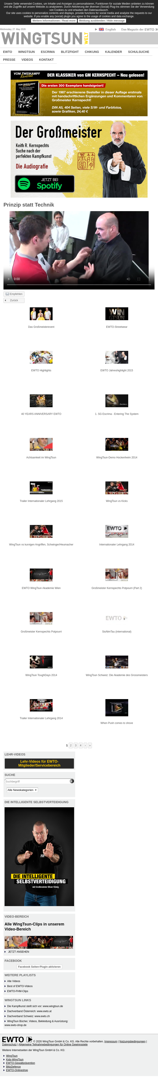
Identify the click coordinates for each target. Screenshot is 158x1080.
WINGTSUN (26, 52)
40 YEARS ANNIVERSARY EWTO (41, 414)
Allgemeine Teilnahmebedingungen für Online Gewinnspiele (53, 1044)
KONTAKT (46, 59)
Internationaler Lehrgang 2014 (116, 544)
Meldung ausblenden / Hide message (102, 20)
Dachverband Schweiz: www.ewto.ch (28, 1016)
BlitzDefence (13, 1066)
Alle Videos (13, 981)
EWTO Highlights (41, 370)
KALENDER (113, 52)
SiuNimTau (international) (116, 631)
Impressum (110, 1041)
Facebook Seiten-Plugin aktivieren (39, 966)
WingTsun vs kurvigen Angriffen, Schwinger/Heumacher (41, 544)
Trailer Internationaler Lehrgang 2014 (41, 718)
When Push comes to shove (117, 723)
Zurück (14, 300)
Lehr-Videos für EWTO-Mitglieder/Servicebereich (39, 763)
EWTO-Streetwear (116, 326)
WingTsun (12, 1055)
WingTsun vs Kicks (117, 501)
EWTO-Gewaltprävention (20, 1063)
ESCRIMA (48, 52)
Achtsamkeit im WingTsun (41, 457)
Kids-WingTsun (14, 1059)
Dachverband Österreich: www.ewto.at (29, 1011)
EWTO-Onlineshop (17, 1070)
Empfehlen (14, 294)
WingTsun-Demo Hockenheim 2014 (116, 457)
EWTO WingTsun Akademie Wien (41, 588)
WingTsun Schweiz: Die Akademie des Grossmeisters (117, 675)
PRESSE (9, 59)
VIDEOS (27, 59)
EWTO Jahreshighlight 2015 (116, 370)
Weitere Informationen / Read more (54, 20)
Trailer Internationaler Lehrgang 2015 (41, 501)
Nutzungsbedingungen (132, 1041)
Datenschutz (9, 1044)
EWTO (7, 52)
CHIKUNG (92, 52)
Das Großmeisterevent (41, 326)
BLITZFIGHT (70, 52)
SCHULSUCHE (138, 52)
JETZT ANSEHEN (18, 951)
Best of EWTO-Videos (20, 986)
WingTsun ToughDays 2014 (41, 675)
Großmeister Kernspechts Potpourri (41, 631)
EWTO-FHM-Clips (17, 991)
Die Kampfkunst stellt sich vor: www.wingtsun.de (35, 1006)
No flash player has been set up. (79, 250)
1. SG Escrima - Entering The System (116, 414)
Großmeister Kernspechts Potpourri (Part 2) (116, 588)
